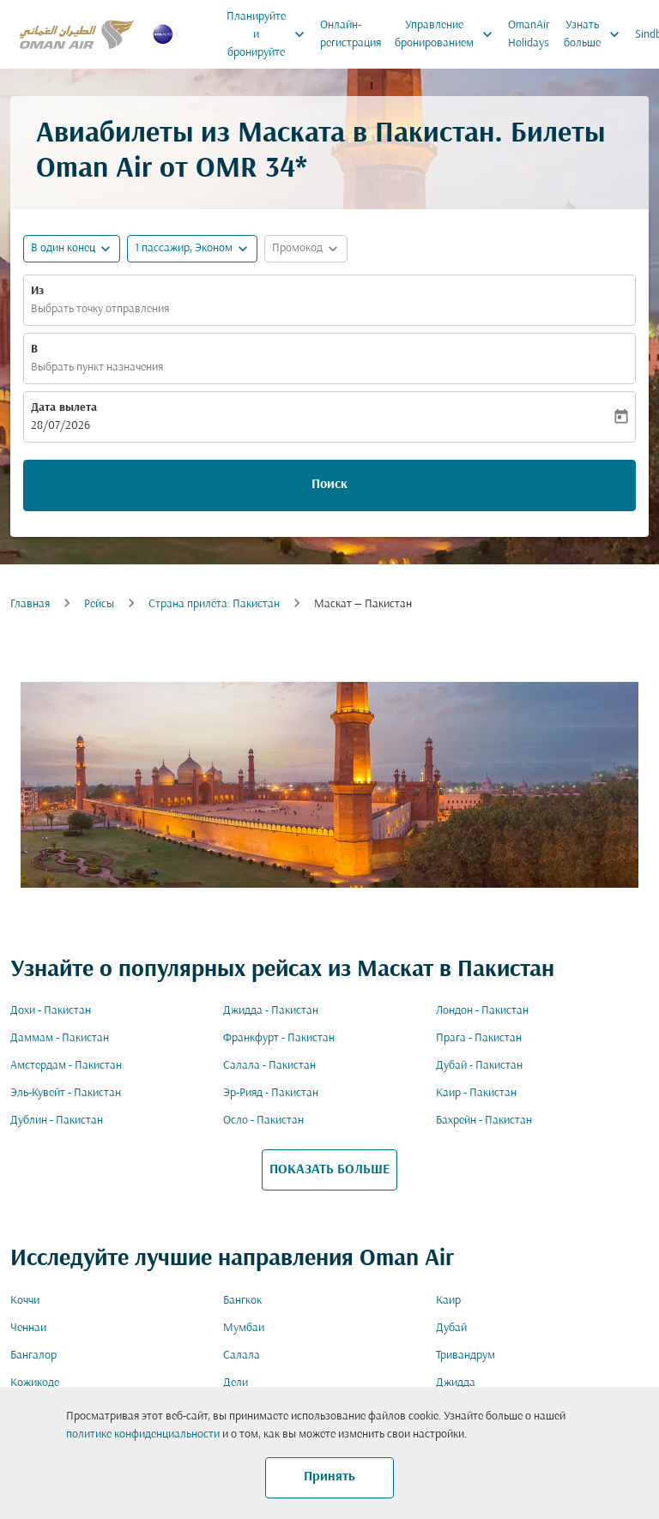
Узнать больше (596, 34)
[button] (192, 248)
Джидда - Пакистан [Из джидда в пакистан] (270, 1010)
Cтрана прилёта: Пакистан (214, 604)
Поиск (329, 484)
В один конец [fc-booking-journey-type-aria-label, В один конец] (63, 248)
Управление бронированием (448, 34)
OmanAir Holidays (529, 34)
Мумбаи (243, 1328)
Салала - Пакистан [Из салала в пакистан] (269, 1065)
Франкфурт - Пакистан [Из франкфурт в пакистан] (279, 1038)
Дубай (451, 1328)
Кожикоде (34, 1383)
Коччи (24, 1300)
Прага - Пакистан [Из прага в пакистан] (479, 1038)
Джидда (455, 1383)
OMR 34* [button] (251, 169)
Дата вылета (64, 407)
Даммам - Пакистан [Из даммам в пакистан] (59, 1038)
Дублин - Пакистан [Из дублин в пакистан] (56, 1120)
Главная (30, 604)
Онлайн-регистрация (350, 34)
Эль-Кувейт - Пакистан (65, 1093)
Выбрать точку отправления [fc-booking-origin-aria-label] (100, 309)
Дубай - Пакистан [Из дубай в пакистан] (479, 1065)
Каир (448, 1300)
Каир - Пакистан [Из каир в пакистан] (476, 1093)
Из (37, 291)
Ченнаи (28, 1328)
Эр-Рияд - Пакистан (270, 1093)
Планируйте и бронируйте (270, 34)
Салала (241, 1355)
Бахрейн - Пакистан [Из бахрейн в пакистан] (484, 1120)
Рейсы (99, 604)
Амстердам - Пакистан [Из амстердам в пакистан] (66, 1065)
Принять (329, 1477)
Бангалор (33, 1355)
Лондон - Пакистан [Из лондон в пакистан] (482, 1010)
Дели (235, 1383)
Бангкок (242, 1300)
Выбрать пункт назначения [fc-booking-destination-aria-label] (97, 367)
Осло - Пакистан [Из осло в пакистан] (263, 1120)
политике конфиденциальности (143, 1434)
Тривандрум (465, 1355)
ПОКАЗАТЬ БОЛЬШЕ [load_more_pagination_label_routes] (329, 1170)
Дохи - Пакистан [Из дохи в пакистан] (50, 1010)
